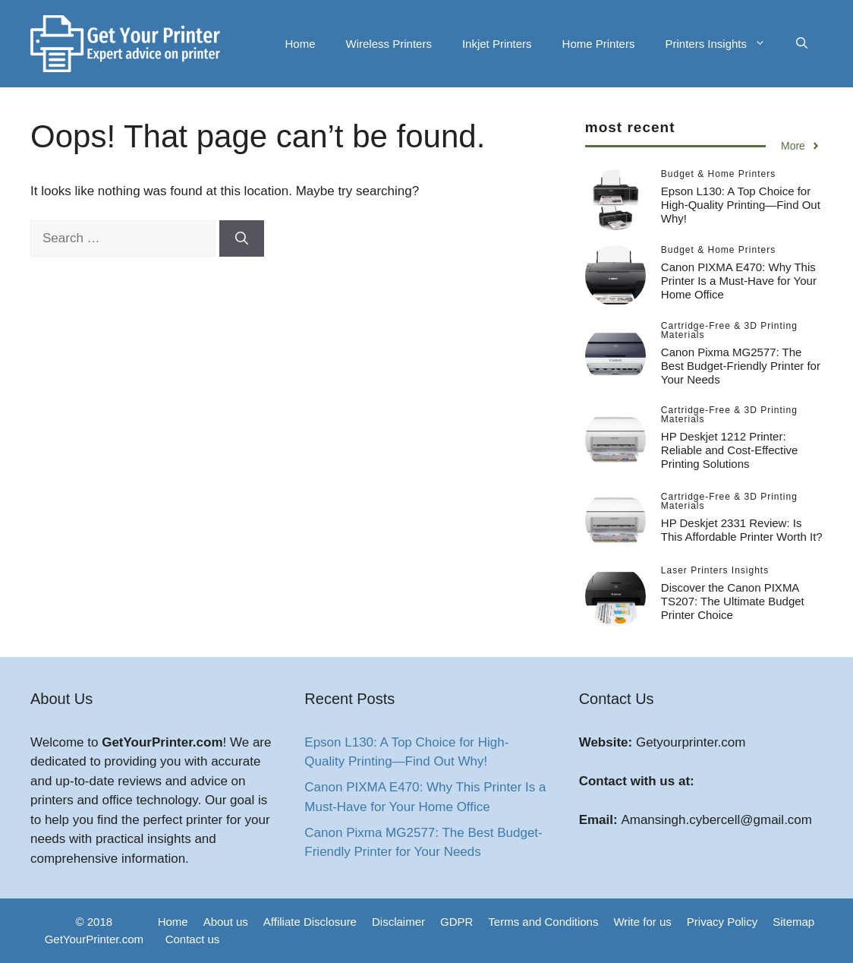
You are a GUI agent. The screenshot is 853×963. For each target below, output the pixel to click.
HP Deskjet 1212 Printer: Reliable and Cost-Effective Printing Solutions (729, 450)
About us (225, 921)
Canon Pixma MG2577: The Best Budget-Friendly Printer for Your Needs (740, 366)
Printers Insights (723, 44)
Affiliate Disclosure (310, 921)
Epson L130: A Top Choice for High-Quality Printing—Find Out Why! (740, 205)
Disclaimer (398, 921)
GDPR (456, 921)
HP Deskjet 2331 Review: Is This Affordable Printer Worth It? (742, 529)
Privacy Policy (722, 921)
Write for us (642, 921)
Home (300, 43)
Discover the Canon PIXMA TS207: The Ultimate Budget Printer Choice (732, 601)
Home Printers (598, 43)
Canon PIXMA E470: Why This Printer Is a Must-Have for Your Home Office (739, 280)
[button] (802, 44)
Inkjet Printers (497, 43)
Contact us (192, 939)
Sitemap (793, 921)
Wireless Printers (389, 43)
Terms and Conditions (543, 921)
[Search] (241, 238)
